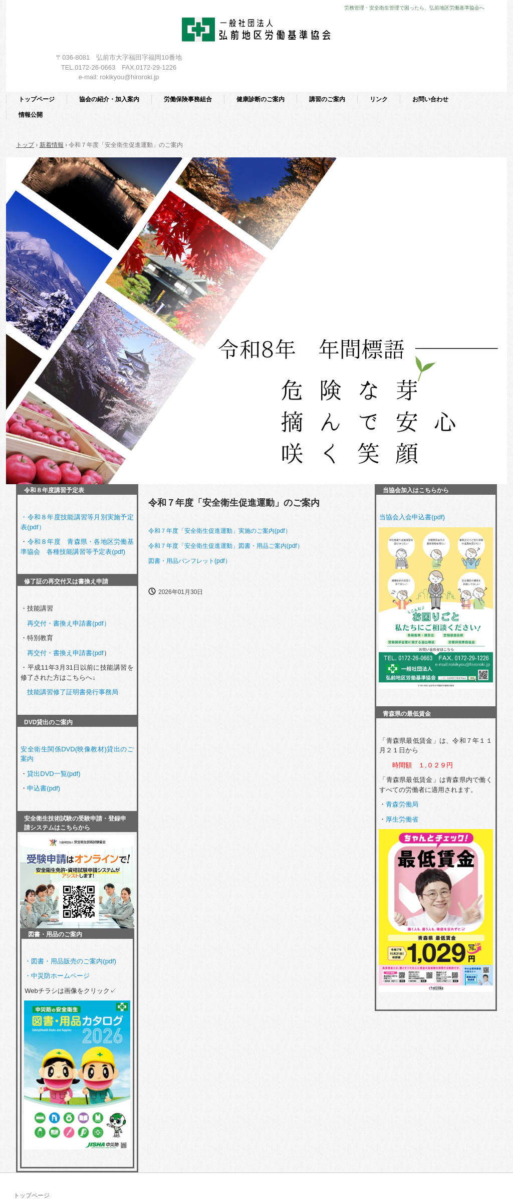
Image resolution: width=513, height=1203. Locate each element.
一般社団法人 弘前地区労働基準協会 (256, 31)
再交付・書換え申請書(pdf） (68, 623)
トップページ (37, 99)
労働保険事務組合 (188, 99)
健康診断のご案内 (260, 99)
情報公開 (31, 114)
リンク (379, 99)
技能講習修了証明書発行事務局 (72, 692)
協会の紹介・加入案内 (109, 99)
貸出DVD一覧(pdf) (53, 773)
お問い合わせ (430, 99)
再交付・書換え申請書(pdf (65, 653)
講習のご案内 (327, 99)
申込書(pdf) (43, 788)
